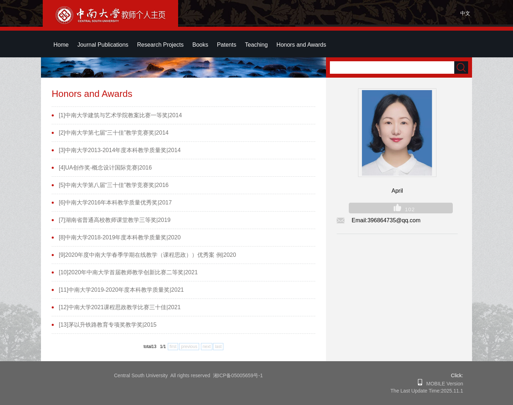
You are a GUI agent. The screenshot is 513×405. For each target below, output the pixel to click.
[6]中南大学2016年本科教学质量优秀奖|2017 (115, 202)
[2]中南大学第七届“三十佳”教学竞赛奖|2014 (114, 133)
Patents (226, 45)
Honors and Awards (301, 45)
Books (200, 45)
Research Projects (160, 45)
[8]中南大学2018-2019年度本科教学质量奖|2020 (120, 237)
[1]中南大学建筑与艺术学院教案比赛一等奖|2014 (120, 115)
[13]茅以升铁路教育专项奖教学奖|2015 (107, 325)
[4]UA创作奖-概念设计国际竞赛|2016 (105, 168)
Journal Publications (102, 45)
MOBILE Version (442, 383)
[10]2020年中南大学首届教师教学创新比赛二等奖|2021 (128, 272)
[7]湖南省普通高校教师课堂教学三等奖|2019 (115, 220)
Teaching (256, 45)
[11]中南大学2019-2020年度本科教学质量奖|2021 (121, 290)
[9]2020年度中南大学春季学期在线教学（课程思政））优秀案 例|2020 (147, 255)
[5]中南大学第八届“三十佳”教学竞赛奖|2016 (114, 185)
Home (61, 45)
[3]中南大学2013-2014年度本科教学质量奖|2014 (120, 150)
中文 (465, 13)
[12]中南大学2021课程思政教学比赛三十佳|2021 (120, 307)
